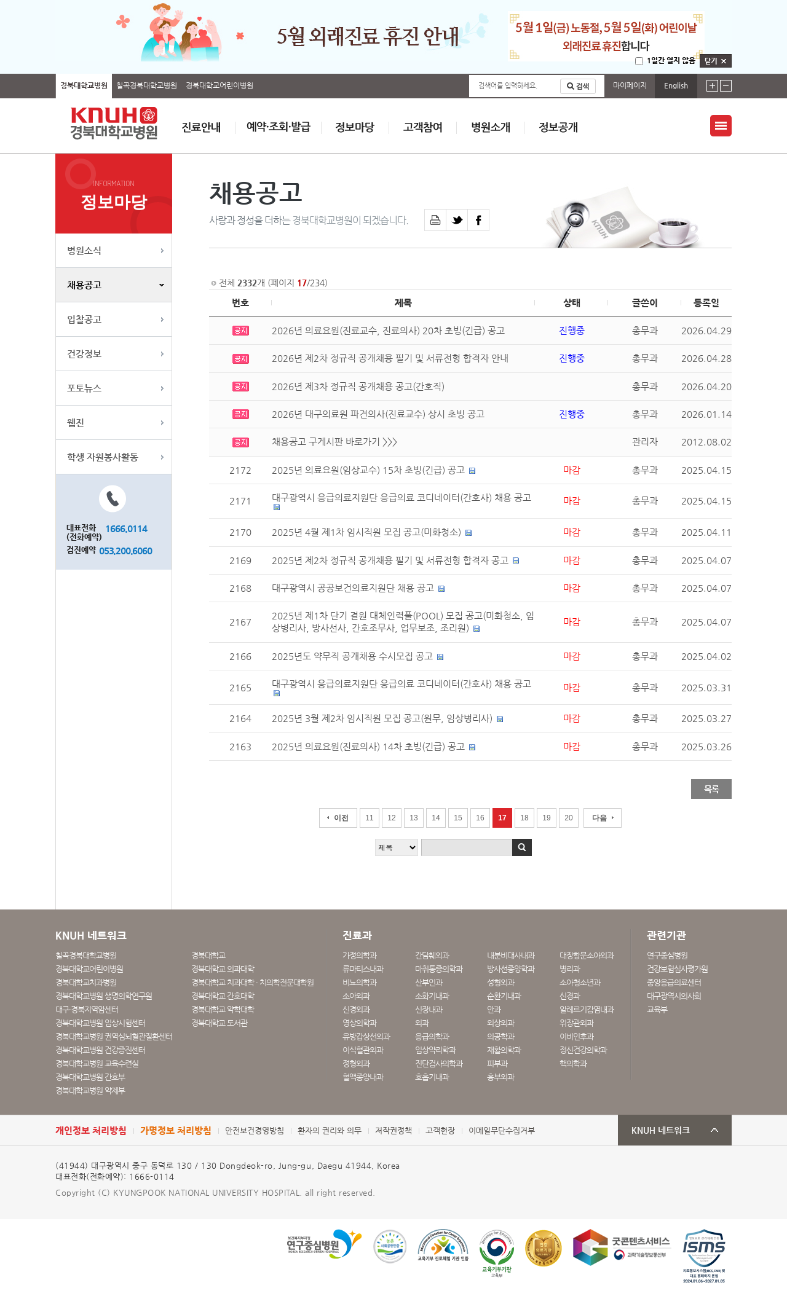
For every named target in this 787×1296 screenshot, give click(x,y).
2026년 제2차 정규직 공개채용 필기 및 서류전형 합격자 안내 (390, 358)
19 (546, 818)
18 (524, 818)
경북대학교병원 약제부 (90, 1090)
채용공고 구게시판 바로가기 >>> (334, 442)
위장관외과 (576, 1022)
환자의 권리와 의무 (330, 1130)
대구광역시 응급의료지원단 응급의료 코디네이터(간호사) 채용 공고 (401, 498)
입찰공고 (84, 319)
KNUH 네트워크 (660, 1130)
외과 (422, 1022)
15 (458, 818)
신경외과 (356, 1009)
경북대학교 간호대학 (222, 995)
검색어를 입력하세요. (507, 86)
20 (568, 818)
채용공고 (84, 285)
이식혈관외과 (362, 1049)
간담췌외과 (432, 955)
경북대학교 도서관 (219, 1022)
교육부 (657, 1009)
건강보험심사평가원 (677, 968)
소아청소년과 (580, 982)
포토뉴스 (84, 388)
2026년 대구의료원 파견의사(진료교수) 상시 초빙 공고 (378, 414)
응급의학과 (432, 1036)
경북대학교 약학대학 (222, 1009)
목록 (711, 789)
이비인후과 (576, 1036)
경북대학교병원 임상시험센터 (100, 1022)
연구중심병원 (667, 955)
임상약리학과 (435, 1049)
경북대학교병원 (84, 85)
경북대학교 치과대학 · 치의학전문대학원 (252, 982)
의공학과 (500, 1036)
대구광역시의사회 (674, 995)
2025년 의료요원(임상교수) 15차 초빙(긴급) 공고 (368, 470)
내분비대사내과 (510, 955)
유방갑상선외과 (366, 1036)
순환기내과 (504, 995)
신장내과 (428, 1009)
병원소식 (84, 250)
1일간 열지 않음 (671, 60)
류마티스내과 (362, 968)
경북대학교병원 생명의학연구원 (103, 995)
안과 (493, 1009)
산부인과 (428, 982)
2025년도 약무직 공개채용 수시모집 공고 (352, 656)
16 (480, 818)
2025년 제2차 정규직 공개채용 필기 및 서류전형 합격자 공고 (390, 560)
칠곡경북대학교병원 (146, 85)
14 (436, 818)
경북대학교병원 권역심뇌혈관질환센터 (113, 1036)
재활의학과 (504, 1049)
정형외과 (356, 1063)
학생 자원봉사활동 (102, 457)
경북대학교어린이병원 (219, 85)
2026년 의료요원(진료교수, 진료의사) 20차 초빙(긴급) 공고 (388, 331)
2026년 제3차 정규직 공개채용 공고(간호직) (358, 386)
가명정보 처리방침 (176, 1130)
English (676, 85)
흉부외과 (500, 1077)
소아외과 (356, 995)
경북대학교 (208, 955)
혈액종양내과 (362, 1077)
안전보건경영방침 (254, 1130)
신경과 (570, 995)
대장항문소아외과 (587, 955)
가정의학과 (359, 955)
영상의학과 (359, 1022)
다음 (599, 818)
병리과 (570, 968)
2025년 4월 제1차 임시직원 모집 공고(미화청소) (366, 532)
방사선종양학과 (510, 968)
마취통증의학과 (438, 968)
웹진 (75, 422)
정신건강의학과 (583, 1049)
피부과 (497, 1063)
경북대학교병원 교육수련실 (96, 1063)
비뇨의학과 (359, 982)
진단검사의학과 (438, 1063)
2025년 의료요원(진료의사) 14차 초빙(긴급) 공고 (368, 747)
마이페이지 (630, 85)
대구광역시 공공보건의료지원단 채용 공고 (353, 588)
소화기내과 (432, 995)
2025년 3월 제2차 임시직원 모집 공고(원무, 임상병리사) (382, 718)
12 (391, 818)
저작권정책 (393, 1130)
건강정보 (84, 353)
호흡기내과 (432, 1077)
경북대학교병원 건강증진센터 (100, 1049)
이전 (341, 818)
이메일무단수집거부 (502, 1130)
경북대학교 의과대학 (222, 968)
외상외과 (500, 1022)
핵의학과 (573, 1063)
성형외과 (500, 982)
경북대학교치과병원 (85, 982)
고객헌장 (440, 1130)
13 (413, 818)
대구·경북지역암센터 (86, 1009)
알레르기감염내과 (587, 1009)
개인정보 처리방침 (91, 1130)
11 (369, 818)
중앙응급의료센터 (674, 982)
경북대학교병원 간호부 (90, 1077)
